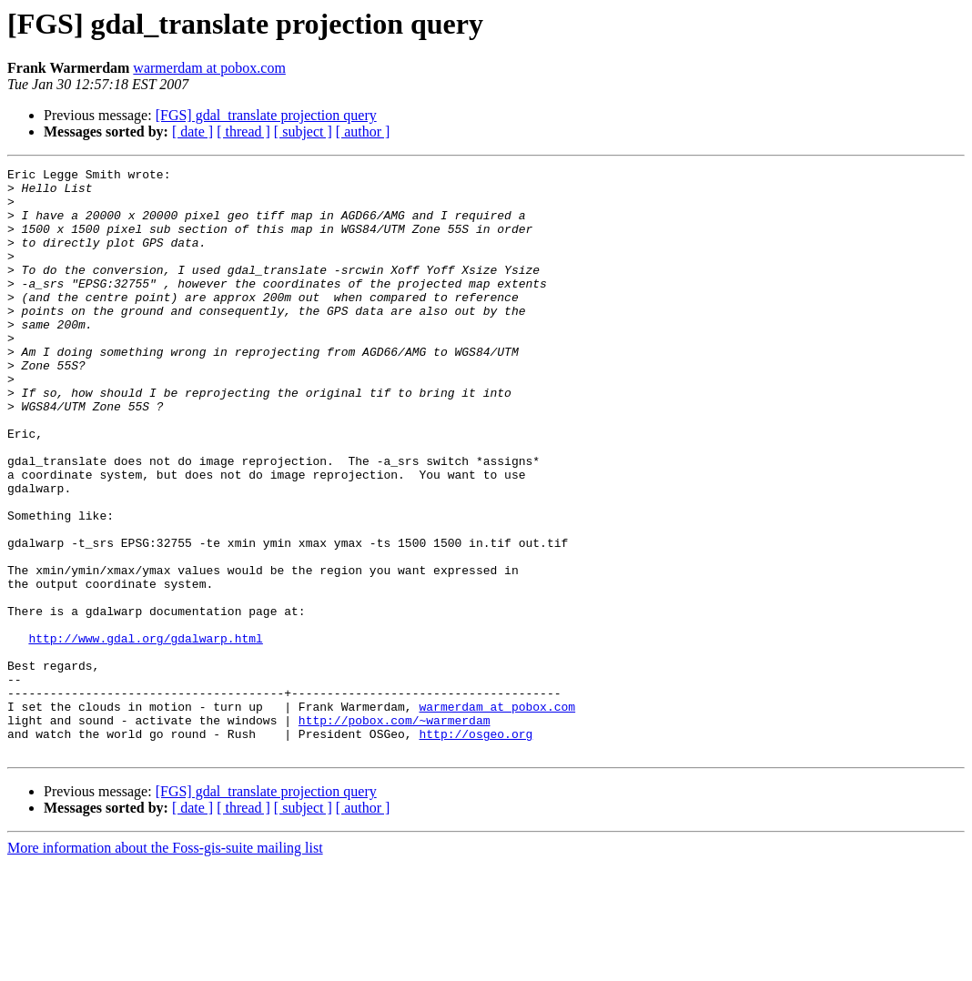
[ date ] (192, 131)
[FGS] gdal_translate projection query (266, 115)
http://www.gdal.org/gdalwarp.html (145, 733)
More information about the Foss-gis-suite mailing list (165, 965)
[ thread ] (243, 131)
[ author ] (363, 131)
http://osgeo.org (475, 848)
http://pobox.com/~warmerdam (395, 832)
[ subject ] (303, 131)
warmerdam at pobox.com (209, 68)
